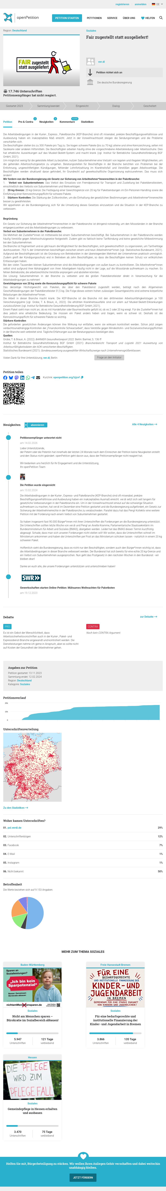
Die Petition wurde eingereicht (37, 485)
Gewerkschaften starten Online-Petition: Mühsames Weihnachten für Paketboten (67, 587)
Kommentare (67, 120)
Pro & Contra (25, 120)
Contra (93, 626)
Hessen (32, 1057)
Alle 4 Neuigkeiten (143, 424)
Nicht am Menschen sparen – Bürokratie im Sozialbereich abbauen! (32, 1018)
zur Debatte (147, 616)
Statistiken (87, 121)
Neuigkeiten (46, 120)
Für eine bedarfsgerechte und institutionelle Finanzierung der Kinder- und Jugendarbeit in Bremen (115, 1020)
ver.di (101, 61)
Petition (7, 121)
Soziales (91, 30)
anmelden (140, 4)
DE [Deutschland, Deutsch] (156, 4)
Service (112, 18)
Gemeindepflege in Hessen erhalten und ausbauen (32, 1111)
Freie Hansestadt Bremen (115, 964)
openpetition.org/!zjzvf (68, 377)
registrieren (122, 4)
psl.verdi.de (14, 827)
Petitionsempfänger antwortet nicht (40, 437)
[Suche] (161, 18)
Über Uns (129, 18)
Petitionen (94, 18)
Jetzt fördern (83, 1177)
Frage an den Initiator (109, 357)
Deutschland (19, 30)
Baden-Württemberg (32, 964)
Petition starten (67, 18)
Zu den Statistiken (14, 807)
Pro (7, 626)
